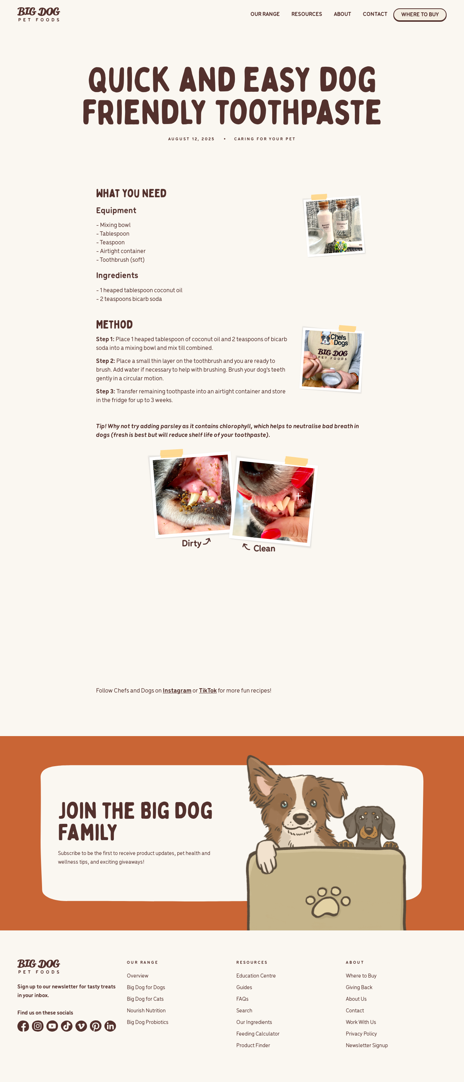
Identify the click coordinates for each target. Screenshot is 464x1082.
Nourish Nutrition (146, 1011)
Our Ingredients (254, 1022)
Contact (355, 1011)
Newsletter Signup (367, 1046)
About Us (356, 999)
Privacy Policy (361, 1034)
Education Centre (256, 976)
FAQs (242, 999)
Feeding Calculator (257, 1034)
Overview (137, 976)
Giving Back (359, 988)
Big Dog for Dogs (146, 988)
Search (244, 1011)
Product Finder (253, 1046)
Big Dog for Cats (145, 999)
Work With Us (361, 1022)
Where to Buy (361, 976)
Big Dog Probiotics (148, 1022)
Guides (244, 988)
